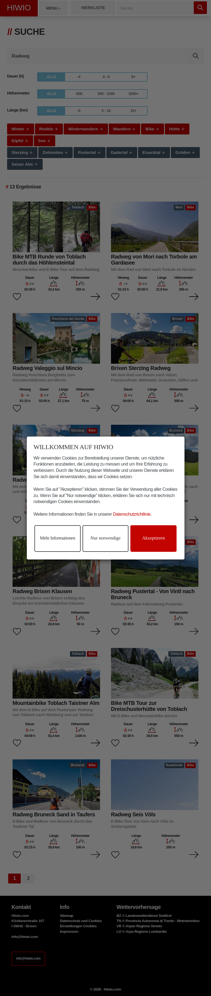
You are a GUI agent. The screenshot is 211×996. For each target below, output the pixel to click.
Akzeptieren (153, 538)
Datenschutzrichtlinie (131, 514)
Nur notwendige (105, 538)
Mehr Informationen (57, 538)
